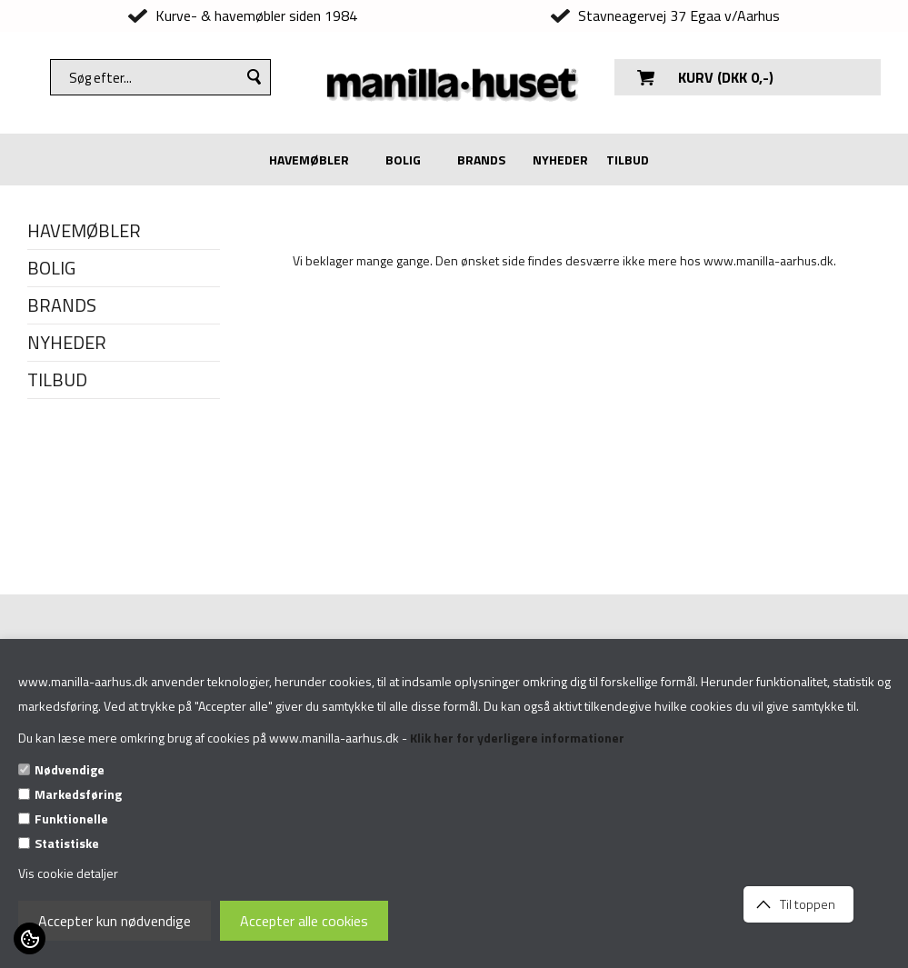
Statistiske (67, 843)
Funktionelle (71, 818)
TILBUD (627, 159)
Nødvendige (70, 769)
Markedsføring (78, 793)
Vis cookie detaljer (68, 873)
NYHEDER (560, 159)
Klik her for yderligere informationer (517, 737)
